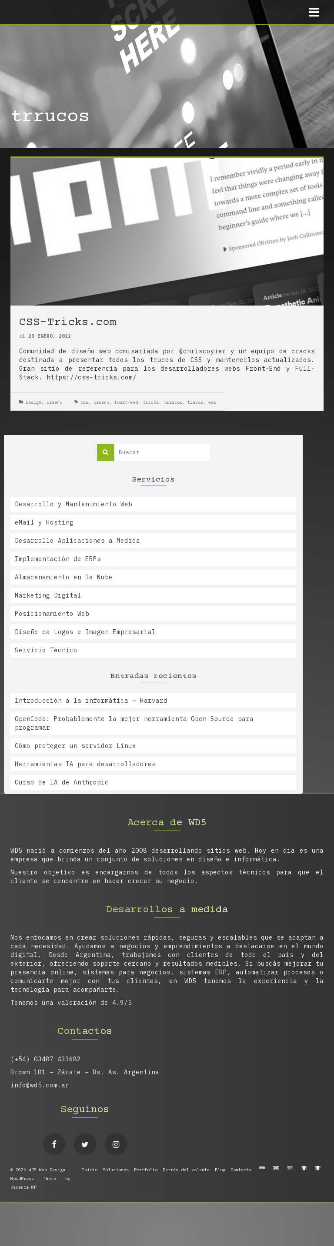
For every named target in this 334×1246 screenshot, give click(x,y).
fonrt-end (126, 402)
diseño (101, 402)
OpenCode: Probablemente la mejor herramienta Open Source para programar (134, 723)
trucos (195, 402)
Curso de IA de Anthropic (62, 782)
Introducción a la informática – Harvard (91, 700)
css (84, 402)
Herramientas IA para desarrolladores (85, 764)
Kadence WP (23, 1187)
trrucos (173, 402)
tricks (151, 402)
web (212, 402)
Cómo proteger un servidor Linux (75, 746)
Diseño (54, 402)
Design (33, 402)
